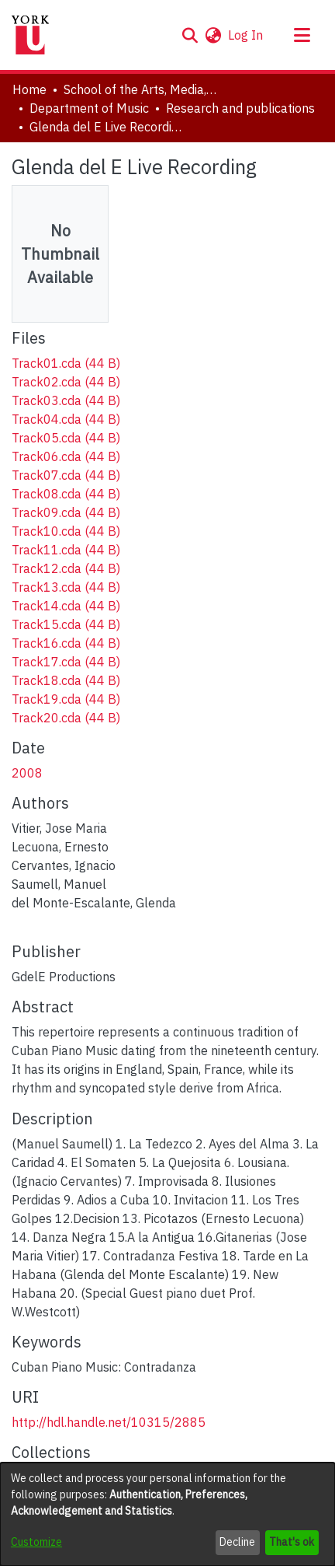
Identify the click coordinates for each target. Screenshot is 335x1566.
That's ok (291, 1542)
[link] (66, 363)
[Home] (30, 35)
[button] (189, 35)
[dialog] (167, 1514)
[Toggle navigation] (301, 35)
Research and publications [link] (240, 108)
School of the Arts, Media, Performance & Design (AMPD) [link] (141, 89)
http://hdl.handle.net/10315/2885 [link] (108, 1422)
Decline (237, 1542)
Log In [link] (246, 35)
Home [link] (29, 89)
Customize (36, 1542)
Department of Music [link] (89, 108)
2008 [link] (27, 773)
